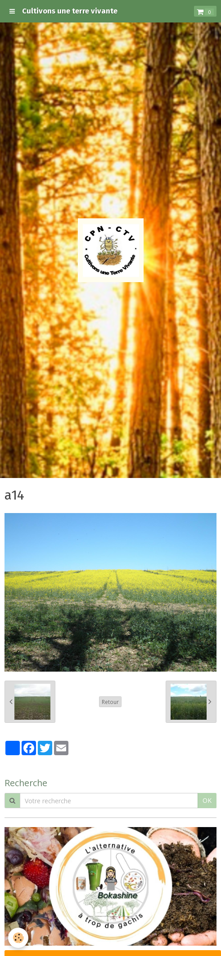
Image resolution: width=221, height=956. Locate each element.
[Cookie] (18, 938)
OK (207, 800)
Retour (110, 701)
